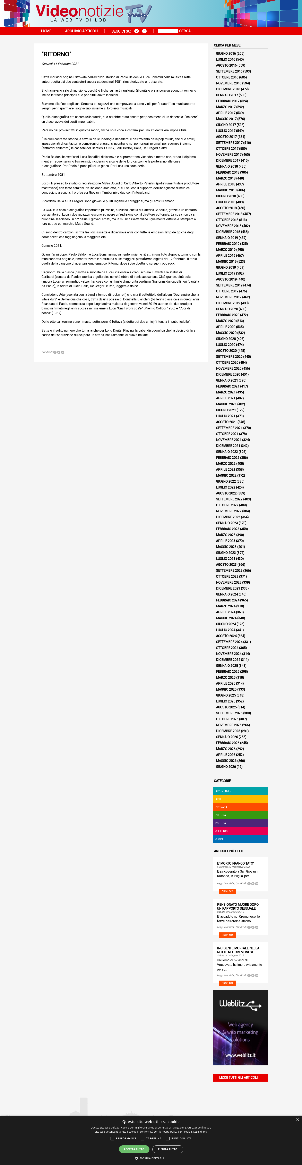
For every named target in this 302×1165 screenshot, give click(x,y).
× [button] (297, 1120)
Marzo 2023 (225, 535)
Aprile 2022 (225, 470)
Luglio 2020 (225, 345)
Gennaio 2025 (227, 666)
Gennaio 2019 (227, 238)
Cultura (220, 815)
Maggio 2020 (226, 333)
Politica (220, 823)
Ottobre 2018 (227, 220)
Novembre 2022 (228, 511)
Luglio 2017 (225, 131)
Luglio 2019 (225, 273)
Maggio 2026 (226, 761)
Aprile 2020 (225, 327)
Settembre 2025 (229, 713)
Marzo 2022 (225, 464)
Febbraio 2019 (227, 244)
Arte (218, 799)
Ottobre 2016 (227, 77)
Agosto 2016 (226, 65)
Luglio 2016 (225, 59)
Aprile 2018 (225, 184)
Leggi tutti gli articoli (238, 1078)
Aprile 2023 (225, 541)
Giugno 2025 (226, 695)
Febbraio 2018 (227, 172)
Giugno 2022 (226, 481)
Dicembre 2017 (228, 161)
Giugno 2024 (226, 624)
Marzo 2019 (225, 250)
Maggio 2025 (226, 689)
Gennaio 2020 (227, 309)
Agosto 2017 (226, 137)
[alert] (151, 1140)
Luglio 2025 (225, 701)
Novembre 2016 (228, 83)
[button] (151, 1158)
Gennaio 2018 (227, 166)
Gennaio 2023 (227, 523)
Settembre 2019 (229, 285)
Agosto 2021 (226, 422)
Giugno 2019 (226, 267)
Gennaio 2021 (227, 380)
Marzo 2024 (225, 606)
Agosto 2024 (226, 636)
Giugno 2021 (226, 410)
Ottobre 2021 (227, 434)
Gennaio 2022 (227, 452)
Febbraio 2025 (227, 672)
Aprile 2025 (225, 683)
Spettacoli (222, 831)
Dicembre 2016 (228, 89)
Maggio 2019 (226, 262)
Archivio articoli (81, 31)
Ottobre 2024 (227, 648)
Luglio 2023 (225, 559)
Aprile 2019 (225, 256)
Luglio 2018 (225, 202)
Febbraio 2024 (227, 600)
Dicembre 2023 (228, 588)
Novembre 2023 (228, 582)
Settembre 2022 (229, 499)
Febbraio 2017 (227, 101)
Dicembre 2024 (228, 660)
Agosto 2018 (226, 208)
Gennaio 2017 (227, 95)
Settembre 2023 (229, 571)
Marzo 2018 (225, 178)
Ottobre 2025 (227, 719)
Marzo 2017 (225, 107)
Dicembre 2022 (228, 517)
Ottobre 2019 (227, 291)
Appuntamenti (224, 791)
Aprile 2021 (225, 398)
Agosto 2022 (226, 493)
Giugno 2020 (226, 339)
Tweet (58, 352)
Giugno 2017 (226, 125)
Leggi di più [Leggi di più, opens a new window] (200, 1131)
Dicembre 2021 (228, 446)
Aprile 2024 (225, 612)
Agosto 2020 (226, 351)
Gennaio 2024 (227, 594)
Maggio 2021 (226, 404)
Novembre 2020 (228, 369)
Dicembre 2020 (228, 374)
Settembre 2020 (229, 357)
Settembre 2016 (229, 71)
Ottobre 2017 (227, 149)
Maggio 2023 (226, 547)
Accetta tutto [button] (134, 1149)
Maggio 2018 (226, 190)
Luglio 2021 (225, 416)
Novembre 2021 (228, 440)
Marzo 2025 (225, 678)
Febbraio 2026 (227, 743)
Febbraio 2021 (227, 386)
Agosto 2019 (226, 279)
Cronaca (221, 807)
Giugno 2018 (226, 196)
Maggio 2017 (226, 119)
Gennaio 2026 (227, 737)
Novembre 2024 (228, 654)
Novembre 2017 (228, 155)
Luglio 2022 (225, 487)
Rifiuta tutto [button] (168, 1149)
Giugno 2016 (226, 54)
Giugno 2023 (226, 553)
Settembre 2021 (229, 428)
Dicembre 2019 (228, 303)
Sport (219, 839)
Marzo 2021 (225, 392)
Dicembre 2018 (228, 232)
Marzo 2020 (225, 321)
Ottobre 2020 (227, 363)
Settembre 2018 (229, 214)
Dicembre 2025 (228, 731)
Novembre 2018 (228, 226)
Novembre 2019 (228, 297)
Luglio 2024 (225, 630)
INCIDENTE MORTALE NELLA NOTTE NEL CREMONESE (238, 950)
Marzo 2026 (225, 749)
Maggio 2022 (226, 475)
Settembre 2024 (229, 642)
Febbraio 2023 (227, 529)
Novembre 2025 (228, 725)
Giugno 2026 (226, 767)
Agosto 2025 (226, 707)
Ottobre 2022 (227, 505)
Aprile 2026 (225, 755)
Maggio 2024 (226, 618)
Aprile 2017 (225, 113)
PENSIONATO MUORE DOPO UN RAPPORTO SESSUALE (238, 906)
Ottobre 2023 (227, 577)
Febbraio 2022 (227, 458)
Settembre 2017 (229, 143)
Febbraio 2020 (227, 315)
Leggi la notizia (225, 883)
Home (46, 31)
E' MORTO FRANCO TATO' (235, 863)
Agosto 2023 (226, 565)
